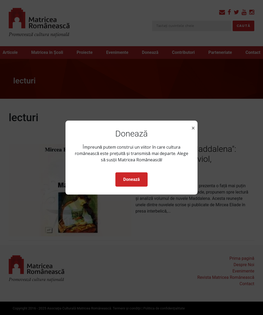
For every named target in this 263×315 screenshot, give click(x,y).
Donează (131, 179)
